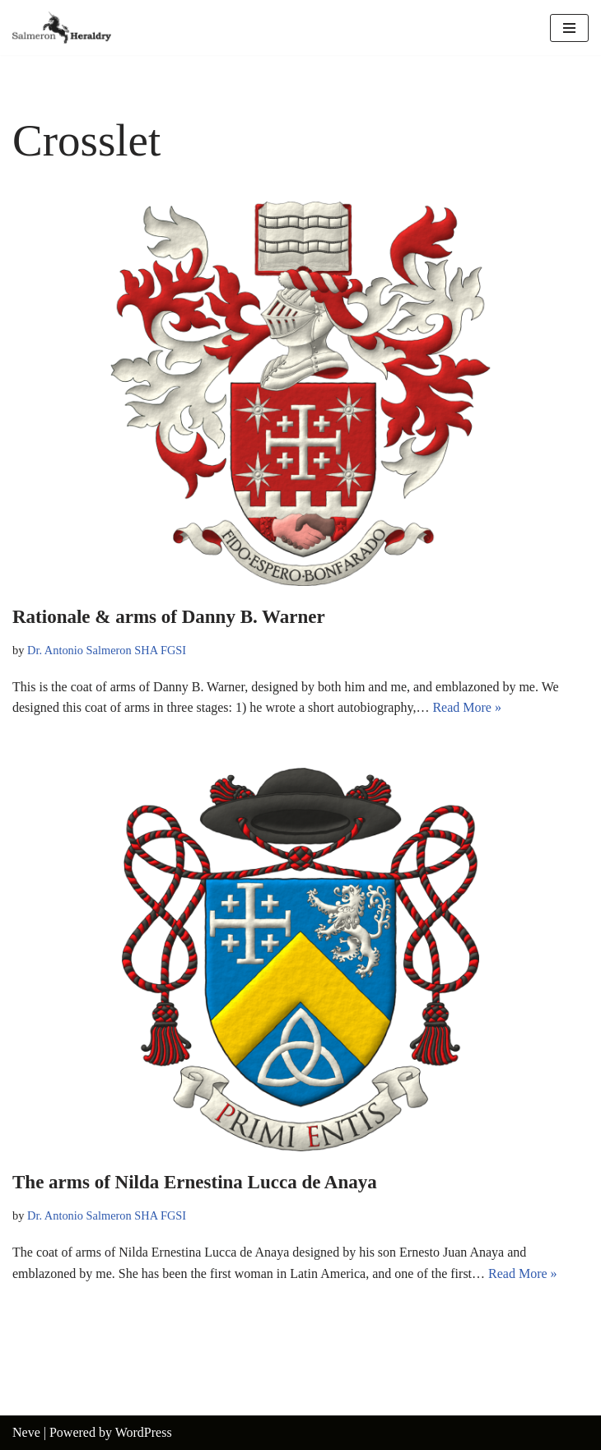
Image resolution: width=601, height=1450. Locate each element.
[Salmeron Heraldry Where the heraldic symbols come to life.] (61, 28)
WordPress (143, 1432)
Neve (26, 1432)
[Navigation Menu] (569, 28)
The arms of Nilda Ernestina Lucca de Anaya (194, 1182)
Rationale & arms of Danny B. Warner (168, 616)
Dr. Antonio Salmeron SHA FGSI (106, 650)
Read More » (466, 707)
